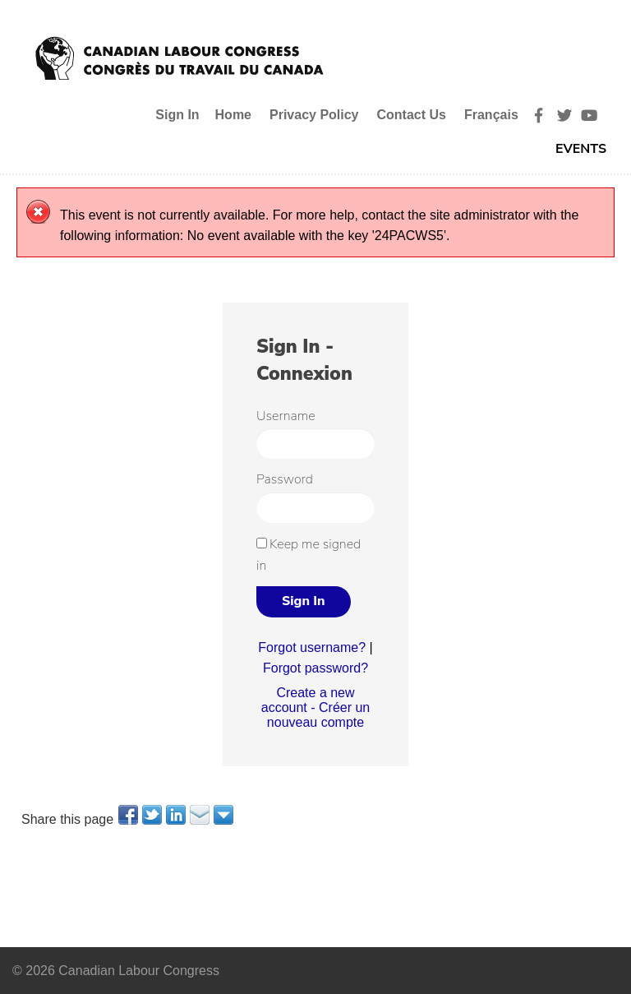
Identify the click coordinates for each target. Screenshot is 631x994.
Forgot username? (312, 647)
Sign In (177, 115)
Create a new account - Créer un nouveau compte (316, 707)
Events (580, 149)
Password (284, 479)
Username (286, 416)
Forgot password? (315, 668)
